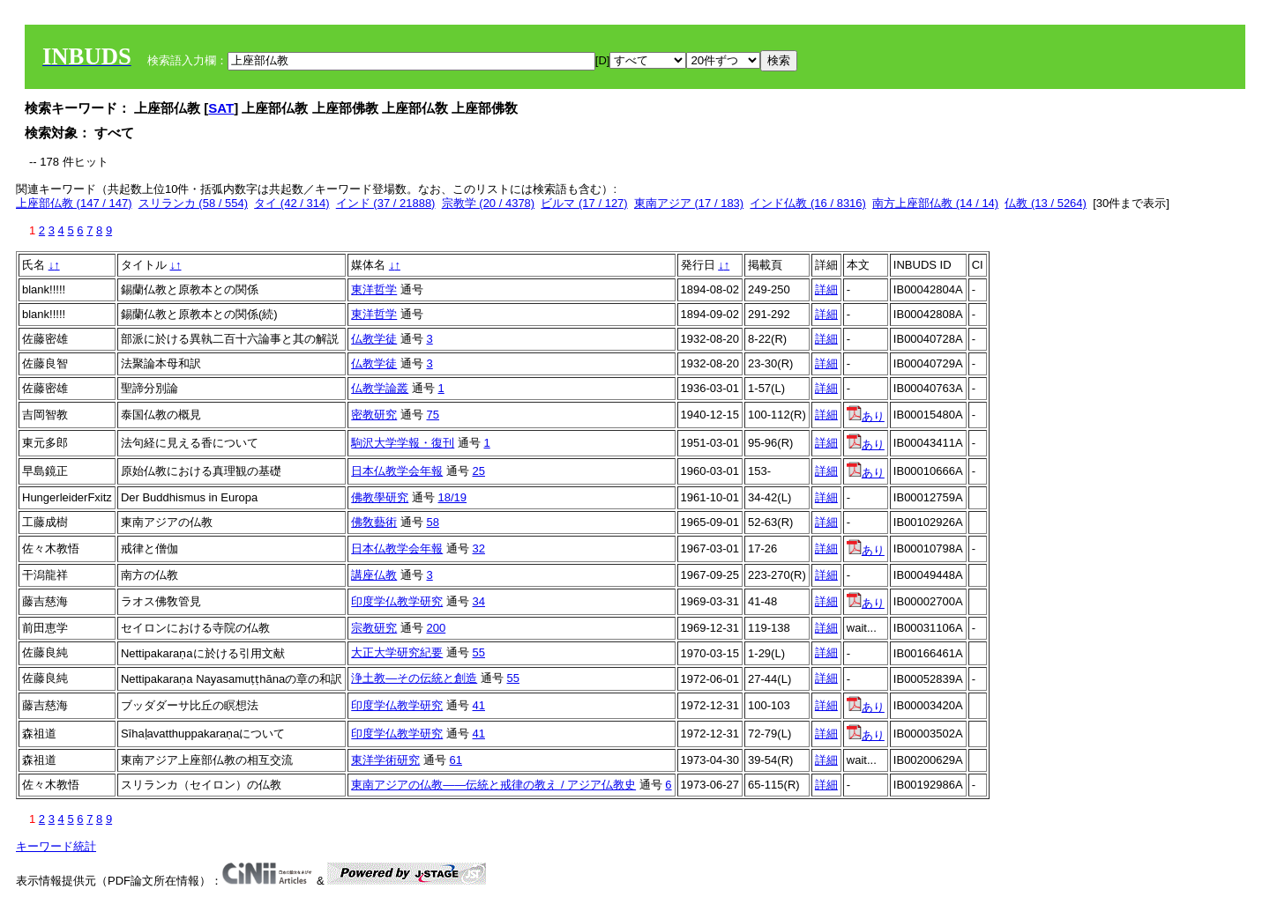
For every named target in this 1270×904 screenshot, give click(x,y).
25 (479, 471)
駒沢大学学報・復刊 (402, 442)
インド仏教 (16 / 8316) (808, 203)
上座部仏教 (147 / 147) (74, 203)
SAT (221, 107)
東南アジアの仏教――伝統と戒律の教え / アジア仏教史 (493, 784)
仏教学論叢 (379, 388)
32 (479, 548)
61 (456, 760)
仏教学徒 (374, 338)
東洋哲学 (374, 289)
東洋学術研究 (385, 760)
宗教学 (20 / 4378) (488, 203)
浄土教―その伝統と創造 (414, 678)
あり (866, 416)
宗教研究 (374, 627)
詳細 (826, 289)
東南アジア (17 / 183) (688, 203)
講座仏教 (374, 575)
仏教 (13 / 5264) (1046, 203)
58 (433, 522)
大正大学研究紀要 (397, 652)
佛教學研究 (379, 497)
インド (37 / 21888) (386, 203)
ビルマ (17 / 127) (584, 203)
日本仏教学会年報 (397, 471)
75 (433, 414)
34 (479, 601)
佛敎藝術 (374, 522)
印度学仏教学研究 (397, 601)
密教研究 (374, 414)
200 (436, 627)
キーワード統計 (56, 846)
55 (479, 652)
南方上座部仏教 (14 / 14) (935, 203)
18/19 (452, 497)
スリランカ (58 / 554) (193, 203)
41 (479, 705)
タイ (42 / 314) (291, 203)
